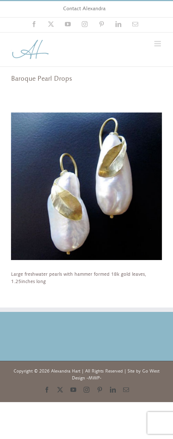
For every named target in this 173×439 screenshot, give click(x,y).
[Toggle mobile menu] (158, 43)
